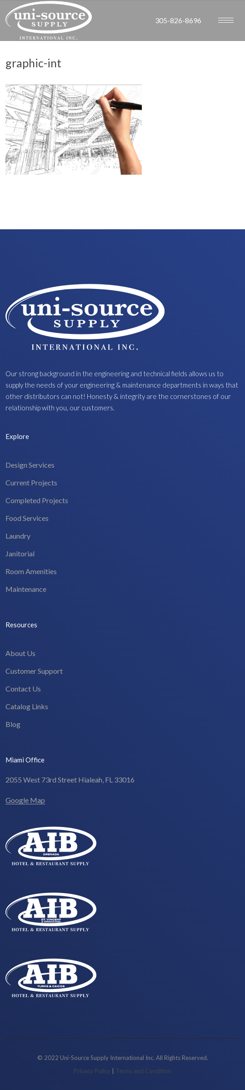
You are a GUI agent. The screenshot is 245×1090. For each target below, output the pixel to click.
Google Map (25, 800)
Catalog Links (26, 706)
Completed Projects (36, 500)
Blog (12, 724)
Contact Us (23, 688)
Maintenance (25, 589)
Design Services (30, 464)
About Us (20, 653)
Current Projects (31, 482)
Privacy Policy (92, 1071)
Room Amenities (31, 571)
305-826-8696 (178, 20)
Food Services (27, 518)
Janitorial (20, 553)
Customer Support (34, 670)
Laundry (17, 535)
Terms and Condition (143, 1071)
